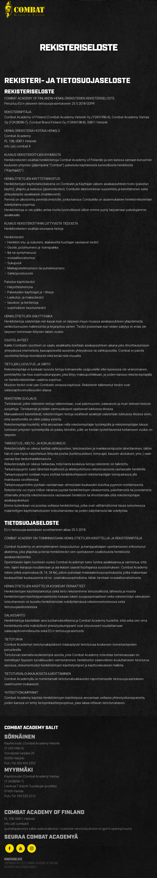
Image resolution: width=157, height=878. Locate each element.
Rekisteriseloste (13, 859)
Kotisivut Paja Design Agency (20, 867)
